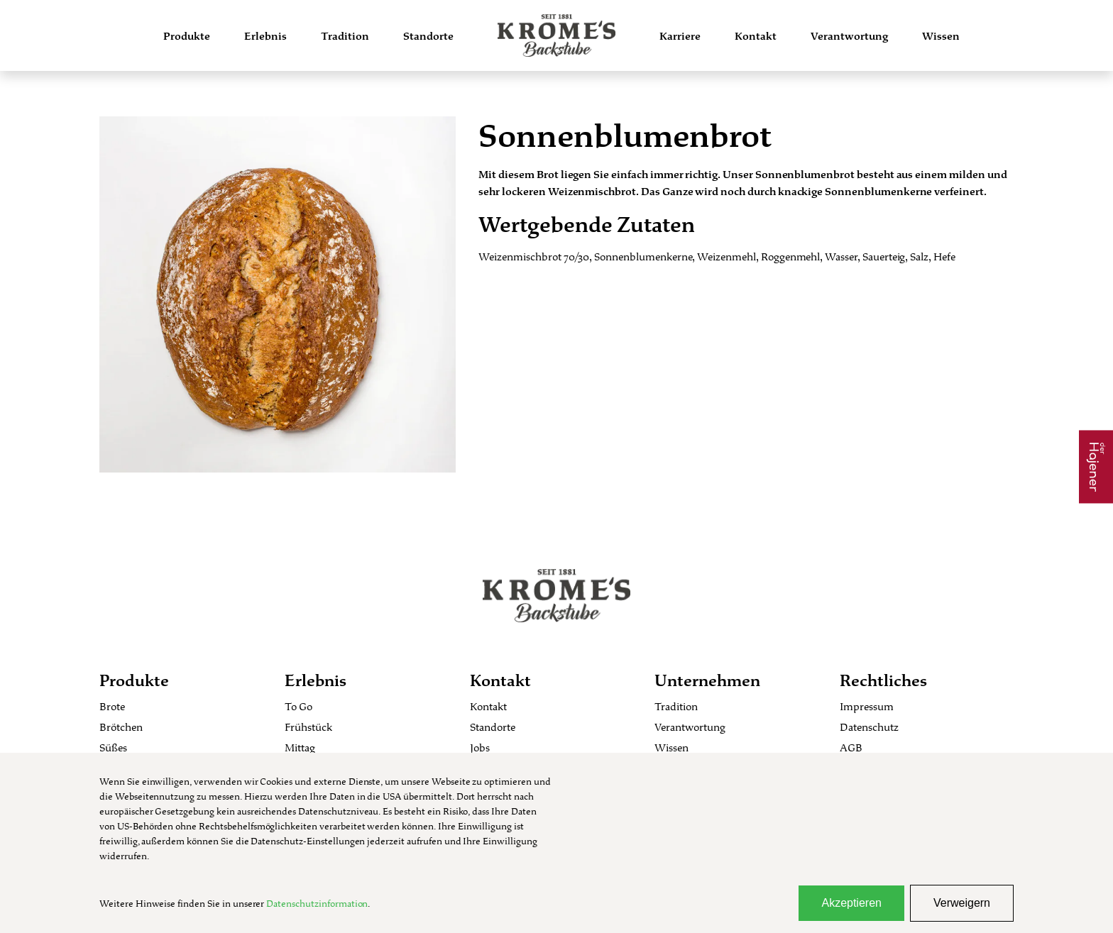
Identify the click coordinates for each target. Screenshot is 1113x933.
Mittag (300, 747)
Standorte (428, 35)
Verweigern (961, 903)
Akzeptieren (851, 903)
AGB (851, 747)
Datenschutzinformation (317, 903)
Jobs (480, 747)
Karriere (680, 35)
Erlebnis (265, 35)
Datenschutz (869, 726)
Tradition (345, 35)
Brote (112, 706)
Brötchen (121, 726)
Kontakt (756, 35)
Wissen (941, 35)
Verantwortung (849, 35)
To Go (298, 706)
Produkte (186, 35)
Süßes (113, 747)
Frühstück (308, 726)
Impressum (867, 706)
